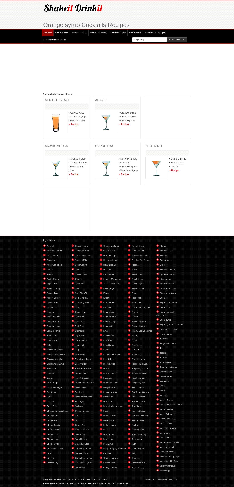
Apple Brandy (53, 279)
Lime (105, 331)
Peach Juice (137, 279)
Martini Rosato (110, 415)
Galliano (79, 406)
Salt (133, 453)
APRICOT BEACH (58, 100)
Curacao (79, 321)
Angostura (51, 260)
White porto (165, 433)
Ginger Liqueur (82, 430)
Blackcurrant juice (55, 359)
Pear (134, 293)
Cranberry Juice (82, 302)
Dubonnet (79, 345)
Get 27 (78, 415)
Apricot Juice (52, 293)
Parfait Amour (138, 251)
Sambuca (136, 458)
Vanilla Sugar (166, 371)
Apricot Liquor (53, 298)
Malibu (106, 368)
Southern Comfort (168, 269)
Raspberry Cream (140, 368)
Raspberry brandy (140, 364)
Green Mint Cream (83, 458)
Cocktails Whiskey (98, 33)
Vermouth (164, 381)
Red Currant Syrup (140, 392)
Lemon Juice (109, 312)
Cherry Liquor (53, 439)
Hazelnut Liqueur (111, 255)
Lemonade (108, 326)
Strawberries (165, 279)
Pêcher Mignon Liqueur (142, 307)
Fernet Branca (81, 373)
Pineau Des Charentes (142, 331)
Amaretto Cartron (55, 251)
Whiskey (164, 395)
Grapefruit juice (82, 444)
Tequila (163, 353)
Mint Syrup (108, 444)
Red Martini (137, 406)
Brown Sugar (53, 382)
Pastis (134, 269)
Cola (77, 288)
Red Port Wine (138, 411)
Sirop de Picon (166, 251)
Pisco (134, 340)
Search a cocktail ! (176, 39)
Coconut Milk (81, 260)
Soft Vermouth (166, 260)
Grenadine (80, 467)
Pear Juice (136, 298)
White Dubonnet (167, 414)
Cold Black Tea (82, 293)
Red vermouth (138, 420)
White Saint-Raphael (169, 442)
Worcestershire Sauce (170, 461)
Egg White (80, 354)
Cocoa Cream (81, 246)
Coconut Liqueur (82, 255)
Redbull (135, 425)
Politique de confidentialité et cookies (160, 479)
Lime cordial (108, 335)
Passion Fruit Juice (140, 255)
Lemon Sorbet (109, 317)
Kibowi (106, 293)
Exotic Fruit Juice (83, 368)
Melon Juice (108, 420)
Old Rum (107, 453)
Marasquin (108, 401)
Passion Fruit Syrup (140, 260)
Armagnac (51, 307)
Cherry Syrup (53, 444)
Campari (51, 401)
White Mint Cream (168, 428)
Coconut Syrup (82, 265)
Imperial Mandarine (112, 279)
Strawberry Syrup (168, 293)
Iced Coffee (108, 274)
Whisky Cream (166, 400)
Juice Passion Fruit (112, 284)
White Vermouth (167, 447)
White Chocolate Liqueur (171, 404)
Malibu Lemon (109, 373)
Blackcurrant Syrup (55, 364)
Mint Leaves (108, 439)
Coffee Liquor (81, 274)
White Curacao (166, 409)
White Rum (165, 437)
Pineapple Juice (139, 321)
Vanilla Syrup (166, 376)
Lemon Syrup (109, 321)
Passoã (135, 265)
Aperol (50, 274)
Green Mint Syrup (83, 463)
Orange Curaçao (110, 458)
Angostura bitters (54, 265)
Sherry (163, 246)
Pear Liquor (137, 302)
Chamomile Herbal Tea (57, 411)
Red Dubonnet (138, 397)
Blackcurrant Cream (56, 354)
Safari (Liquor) (138, 448)
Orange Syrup (138, 246)
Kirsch (106, 298)
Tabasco (164, 338)
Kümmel (107, 307)
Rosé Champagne (140, 434)
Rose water (137, 439)
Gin (76, 420)
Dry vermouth (81, 340)
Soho (162, 265)
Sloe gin (163, 255)
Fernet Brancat (82, 378)
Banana (50, 312)
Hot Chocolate (109, 265)
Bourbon (51, 373)
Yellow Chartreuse (168, 466)
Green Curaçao (82, 453)
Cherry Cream (53, 430)
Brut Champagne (54, 387)
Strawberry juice (167, 284)
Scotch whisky (138, 467)
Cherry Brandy (53, 425)
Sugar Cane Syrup (168, 302)
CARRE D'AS (104, 146)
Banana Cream (54, 317)
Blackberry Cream (55, 349)
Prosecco (136, 354)
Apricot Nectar (53, 302)
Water (162, 390)
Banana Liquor (53, 326)
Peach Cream (138, 274)
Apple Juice (52, 284)
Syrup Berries (166, 334)
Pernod (135, 312)
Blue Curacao (53, 368)
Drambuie (79, 331)
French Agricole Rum (84, 382)
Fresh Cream (81, 387)
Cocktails (48, 33)
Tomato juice (165, 362)
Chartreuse (52, 420)
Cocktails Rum (62, 33)
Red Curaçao (138, 387)
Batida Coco (52, 335)
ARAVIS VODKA (56, 146)
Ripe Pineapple (139, 430)
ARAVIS (101, 100)
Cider (49, 453)
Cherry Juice (52, 434)
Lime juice (108, 340)
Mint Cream (108, 434)
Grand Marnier (81, 439)
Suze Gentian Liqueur (170, 329)
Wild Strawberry (167, 452)
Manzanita (108, 397)
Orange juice (109, 463)
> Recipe (74, 124)
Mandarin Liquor (110, 382)
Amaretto (51, 246)
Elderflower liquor (83, 359)
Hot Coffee (108, 269)
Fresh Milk (80, 392)
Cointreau (79, 284)
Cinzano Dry (52, 463)
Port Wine (136, 349)
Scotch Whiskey (139, 463)
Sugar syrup (165, 320)
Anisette (50, 269)
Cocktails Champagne (155, 33)
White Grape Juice (168, 419)
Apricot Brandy (53, 288)
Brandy (50, 378)
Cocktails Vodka (79, 33)
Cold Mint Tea (81, 298)
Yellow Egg (165, 470)
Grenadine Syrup (111, 246)
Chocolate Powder (55, 448)
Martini (106, 411)
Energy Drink (81, 364)
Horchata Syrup (110, 260)
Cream (78, 307)
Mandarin (107, 378)
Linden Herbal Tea (111, 354)
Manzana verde (110, 392)
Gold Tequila (80, 434)
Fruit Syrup (80, 401)
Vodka (163, 386)
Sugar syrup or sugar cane (172, 324)
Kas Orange (108, 288)
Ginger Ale (80, 425)
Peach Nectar (138, 288)
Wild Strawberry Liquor (170, 456)
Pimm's (135, 317)
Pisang (135, 335)
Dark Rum (79, 326)
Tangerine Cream (168, 343)
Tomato (163, 357)
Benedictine (52, 340)
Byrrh (49, 397)
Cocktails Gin (135, 33)
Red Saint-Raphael (140, 415)
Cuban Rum (80, 312)
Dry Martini (80, 335)
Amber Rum (52, 255)
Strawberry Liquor (168, 288)
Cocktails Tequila (118, 33)
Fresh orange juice (83, 397)
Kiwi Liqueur (109, 302)
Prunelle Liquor (138, 359)
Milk (105, 430)
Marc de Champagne (112, 406)
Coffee (78, 269)
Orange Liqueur (110, 467)
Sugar (162, 298)
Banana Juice (53, 321)
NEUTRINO (154, 146)
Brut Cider (51, 392)
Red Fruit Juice (138, 401)
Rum (134, 444)
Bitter (49, 345)
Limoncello (108, 349)
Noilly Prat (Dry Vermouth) (115, 448)
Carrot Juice (52, 406)
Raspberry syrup (139, 382)
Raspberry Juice (139, 373)
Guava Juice (109, 251)
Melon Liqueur (109, 425)
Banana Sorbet (54, 331)
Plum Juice (137, 345)
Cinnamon (51, 458)
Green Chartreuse (83, 448)
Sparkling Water (167, 274)
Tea (161, 348)
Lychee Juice (109, 364)
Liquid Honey (109, 359)
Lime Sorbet (108, 345)
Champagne (52, 415)
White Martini (166, 423)
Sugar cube (165, 307)
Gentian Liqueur (82, 411)
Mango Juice (109, 387)
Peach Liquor (138, 284)
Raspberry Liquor (139, 378)
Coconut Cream (82, 251)
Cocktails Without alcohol (55, 39)
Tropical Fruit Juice (168, 367)
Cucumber (80, 317)
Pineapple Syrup (139, 326)
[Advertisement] (117, 68)
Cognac (78, 279)
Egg (77, 349)
